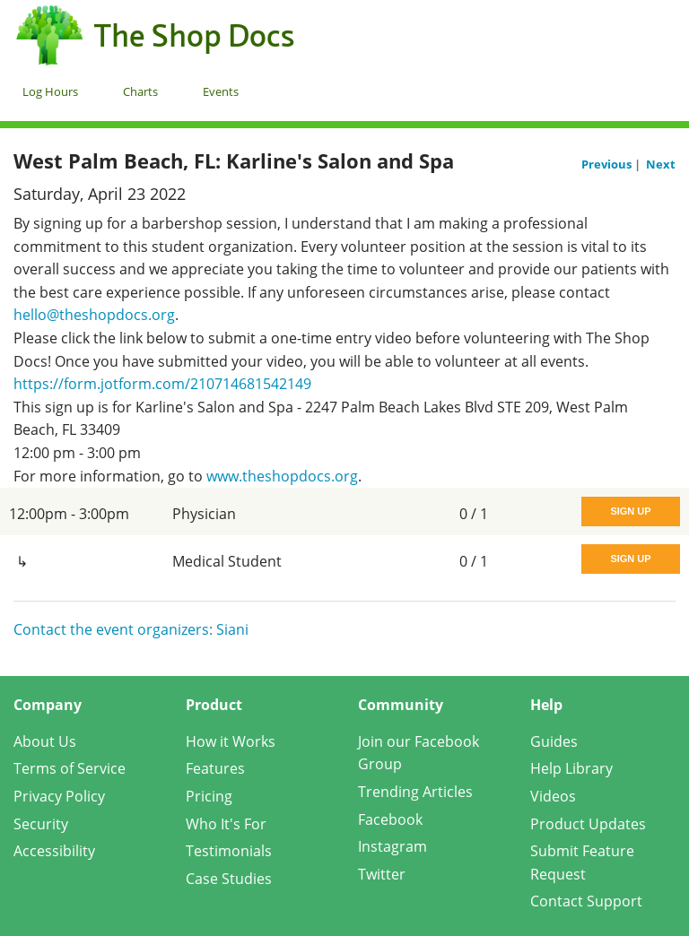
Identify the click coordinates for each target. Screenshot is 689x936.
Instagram (392, 846)
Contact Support (586, 901)
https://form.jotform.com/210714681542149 (162, 384)
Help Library (571, 768)
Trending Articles (415, 792)
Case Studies (229, 878)
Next (661, 164)
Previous (607, 164)
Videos (553, 796)
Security (40, 824)
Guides (554, 741)
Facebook (390, 819)
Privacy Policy (59, 796)
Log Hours (50, 91)
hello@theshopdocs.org (94, 315)
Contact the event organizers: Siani (131, 629)
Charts (140, 91)
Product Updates (588, 824)
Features (215, 768)
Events (221, 91)
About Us (44, 741)
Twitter (382, 874)
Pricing (209, 796)
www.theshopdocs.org (282, 476)
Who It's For (226, 824)
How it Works (230, 741)
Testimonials (229, 851)
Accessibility (54, 851)
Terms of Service (69, 768)
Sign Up (630, 511)
